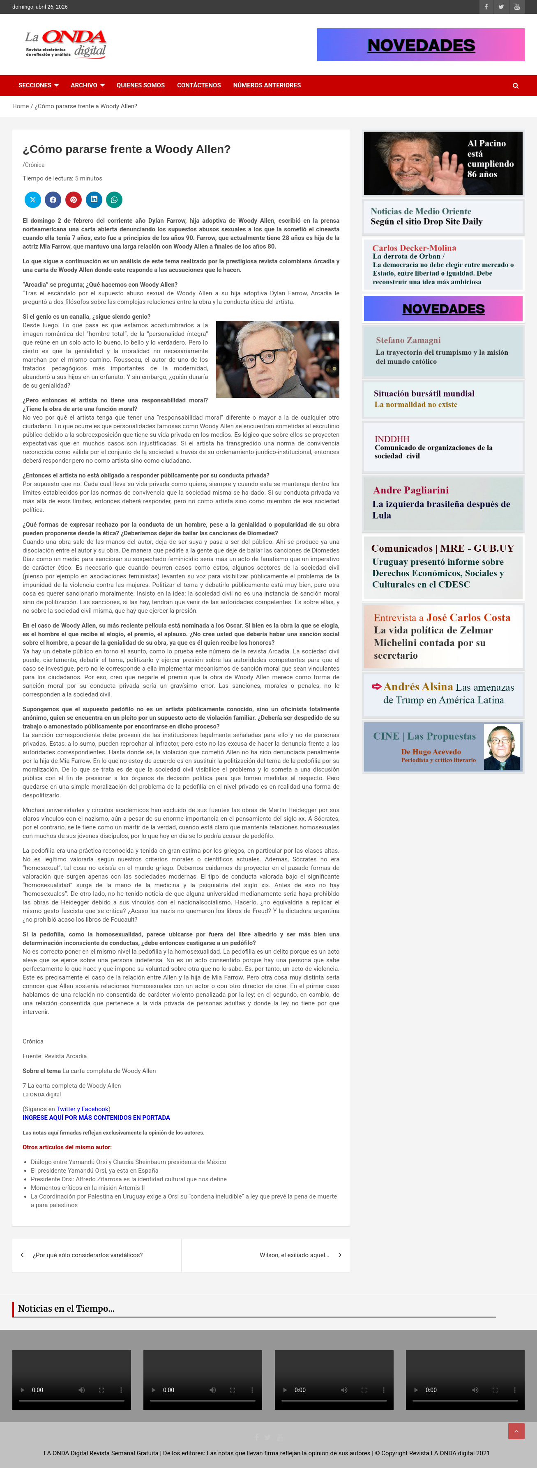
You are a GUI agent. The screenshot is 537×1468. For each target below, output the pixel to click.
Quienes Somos (141, 85)
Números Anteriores (267, 85)
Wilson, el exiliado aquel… (294, 1255)
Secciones (34, 85)
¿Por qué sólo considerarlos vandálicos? (88, 1255)
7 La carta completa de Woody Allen (72, 1085)
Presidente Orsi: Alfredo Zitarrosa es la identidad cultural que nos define (129, 1179)
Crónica (35, 165)
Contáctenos (199, 85)
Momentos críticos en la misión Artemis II (88, 1188)
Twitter (66, 1109)
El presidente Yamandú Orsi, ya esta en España (95, 1170)
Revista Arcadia (65, 1056)
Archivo (84, 85)
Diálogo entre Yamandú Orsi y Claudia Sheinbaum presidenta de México (128, 1162)
